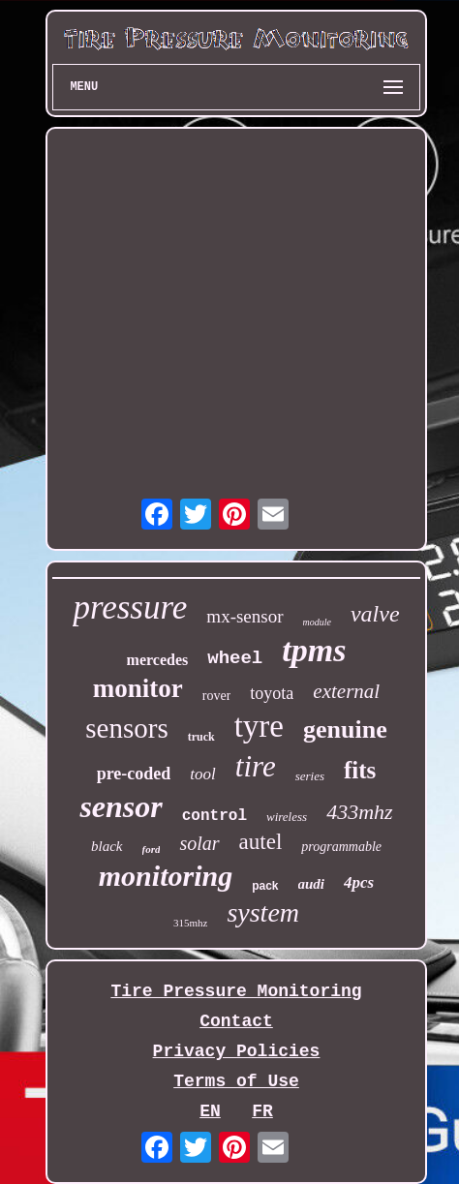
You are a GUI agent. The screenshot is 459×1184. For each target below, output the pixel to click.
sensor (120, 806)
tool (202, 774)
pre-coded (134, 773)
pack (265, 886)
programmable (341, 846)
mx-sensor (244, 616)
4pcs (359, 882)
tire (255, 766)
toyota (271, 693)
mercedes (158, 660)
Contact (236, 1021)
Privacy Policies (237, 1051)
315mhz (190, 922)
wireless (286, 816)
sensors (126, 728)
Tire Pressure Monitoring (235, 991)
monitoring (165, 876)
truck (201, 737)
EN (210, 1111)
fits (360, 770)
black (106, 846)
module (317, 622)
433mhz (359, 812)
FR (262, 1111)
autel (261, 842)
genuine (345, 729)
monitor (138, 688)
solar (199, 843)
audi (311, 884)
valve (375, 613)
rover (216, 695)
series (309, 776)
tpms (314, 650)
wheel (234, 658)
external (346, 691)
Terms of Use (236, 1081)
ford (151, 849)
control (214, 816)
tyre (259, 726)
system (263, 912)
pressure (130, 607)
